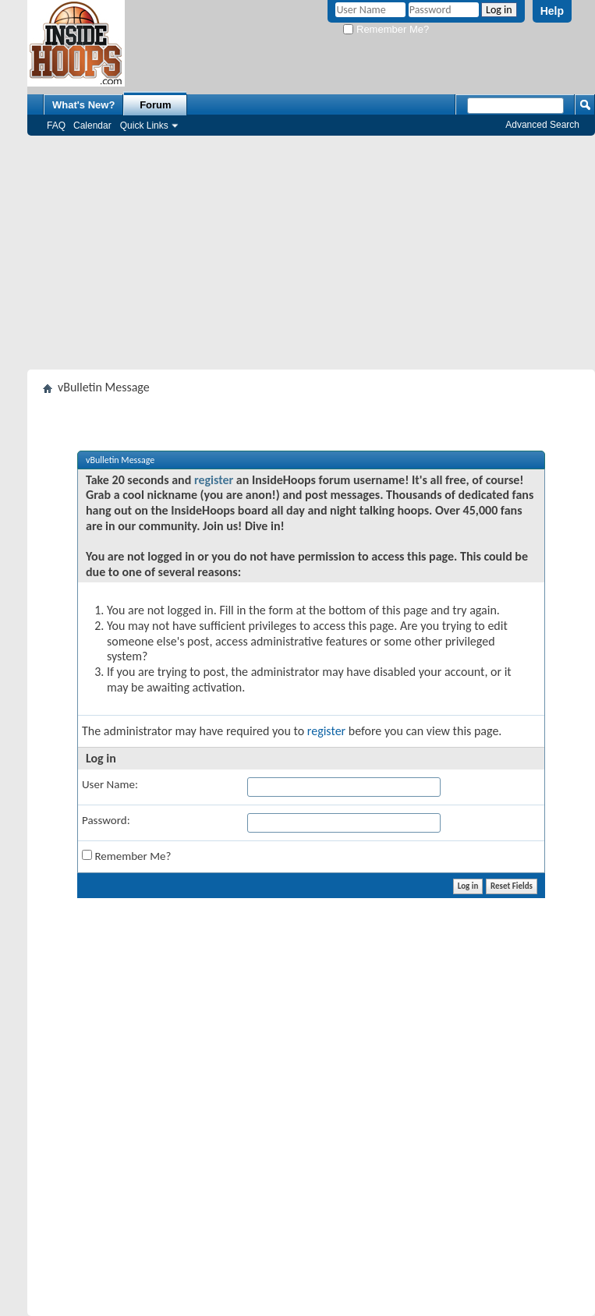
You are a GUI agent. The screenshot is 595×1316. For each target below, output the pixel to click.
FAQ (56, 125)
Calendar (92, 125)
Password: (106, 820)
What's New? (83, 105)
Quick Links (144, 125)
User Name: (110, 784)
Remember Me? (386, 29)
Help (552, 11)
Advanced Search (542, 124)
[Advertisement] (311, 252)
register (213, 479)
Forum (155, 105)
